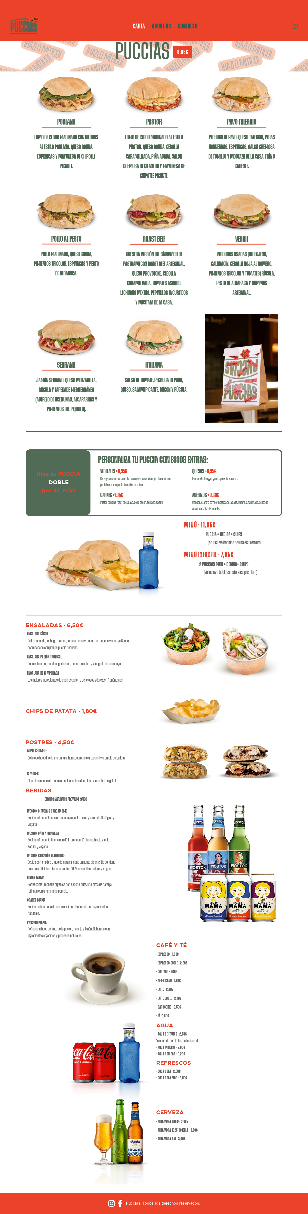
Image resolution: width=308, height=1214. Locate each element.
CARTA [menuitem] (139, 25)
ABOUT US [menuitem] (161, 25)
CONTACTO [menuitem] (188, 25)
